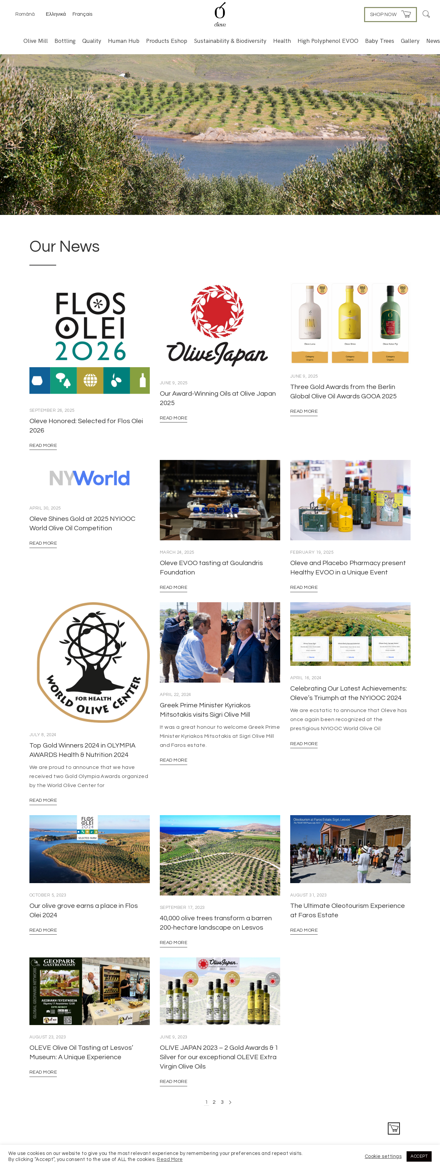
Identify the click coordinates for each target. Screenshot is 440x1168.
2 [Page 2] (214, 1102)
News (433, 41)
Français (82, 14)
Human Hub (123, 41)
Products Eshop (166, 41)
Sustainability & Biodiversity (230, 41)
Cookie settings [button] (383, 1156)
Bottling (65, 41)
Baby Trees (379, 41)
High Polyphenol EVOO (328, 41)
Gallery (410, 41)
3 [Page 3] (222, 1102)
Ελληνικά (56, 14)
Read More (43, 445)
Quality (91, 41)
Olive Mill (35, 41)
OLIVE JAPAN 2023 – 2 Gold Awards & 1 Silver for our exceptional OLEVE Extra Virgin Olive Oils (219, 1057)
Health (282, 41)
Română (25, 14)
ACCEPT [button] (419, 1156)
